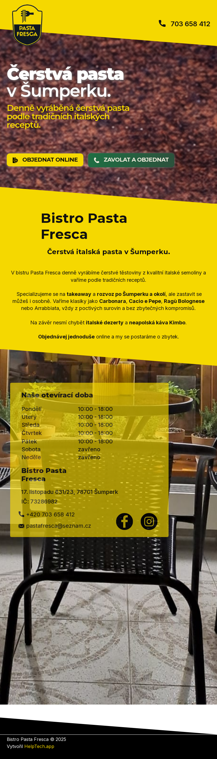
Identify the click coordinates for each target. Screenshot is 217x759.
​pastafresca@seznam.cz (36, 526)
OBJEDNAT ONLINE (45, 160)
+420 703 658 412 (28, 515)
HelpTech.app (39, 746)
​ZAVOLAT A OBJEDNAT (131, 160)
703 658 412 (184, 24)
